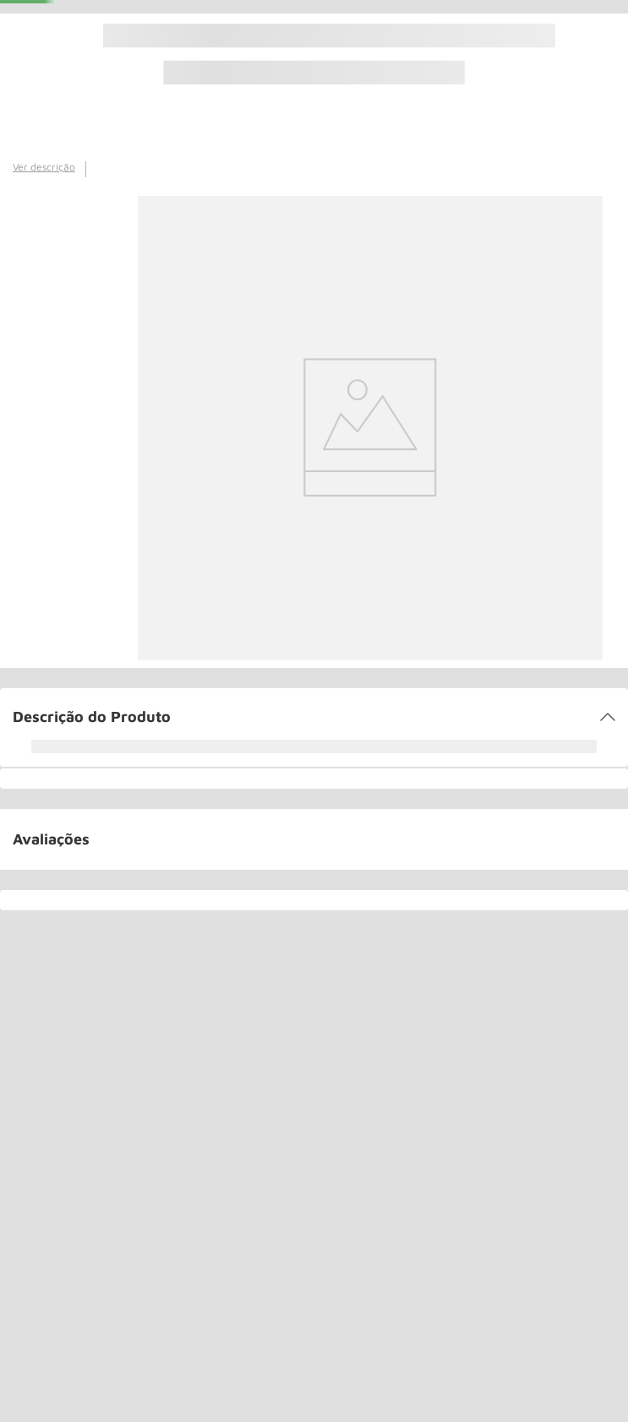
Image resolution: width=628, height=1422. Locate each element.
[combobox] (218, 24)
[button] (314, 810)
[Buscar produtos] (232, 23)
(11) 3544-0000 (324, 29)
